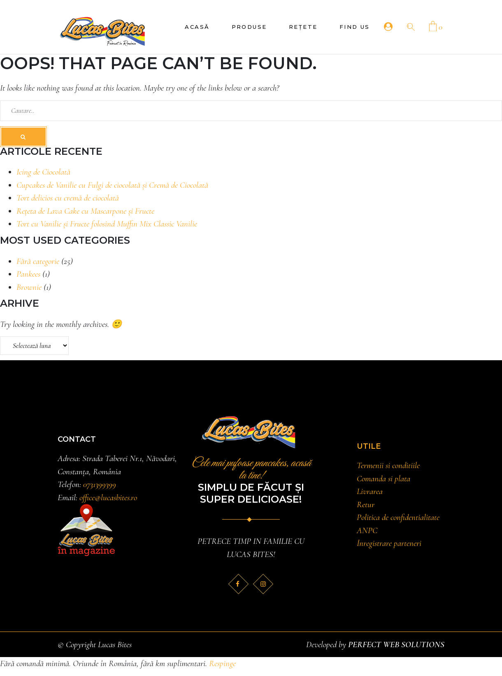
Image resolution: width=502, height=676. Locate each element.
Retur (365, 504)
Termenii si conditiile (388, 465)
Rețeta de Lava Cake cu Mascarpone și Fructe (85, 211)
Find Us (354, 26)
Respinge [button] (222, 663)
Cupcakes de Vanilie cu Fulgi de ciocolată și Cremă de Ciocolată (112, 185)
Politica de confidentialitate (398, 517)
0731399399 (99, 484)
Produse (249, 26)
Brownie (29, 287)
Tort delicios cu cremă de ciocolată (67, 198)
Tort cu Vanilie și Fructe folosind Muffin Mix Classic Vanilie (106, 224)
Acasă (197, 26)
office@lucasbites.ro (108, 497)
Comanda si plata (383, 478)
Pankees (28, 274)
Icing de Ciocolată (43, 172)
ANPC (367, 530)
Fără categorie (37, 261)
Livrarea (370, 491)
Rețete (303, 26)
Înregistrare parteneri (389, 543)
